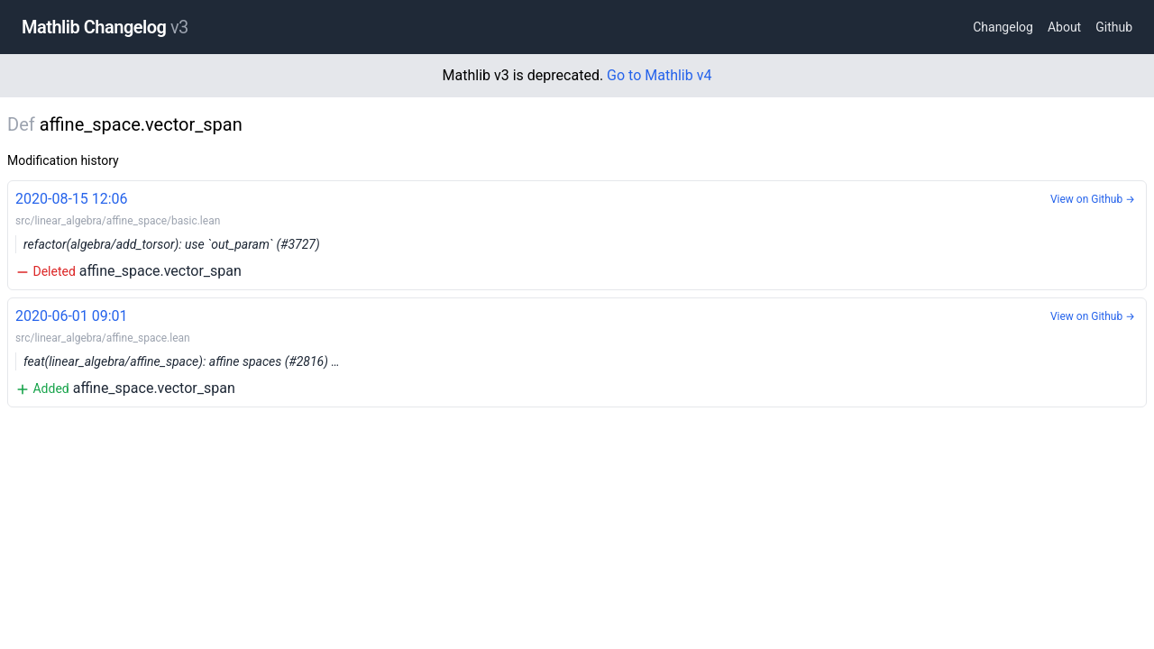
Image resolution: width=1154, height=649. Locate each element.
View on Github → (1092, 199)
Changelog (1003, 27)
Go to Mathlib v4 (659, 75)
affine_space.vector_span (577, 233)
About (1064, 27)
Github (1113, 27)
